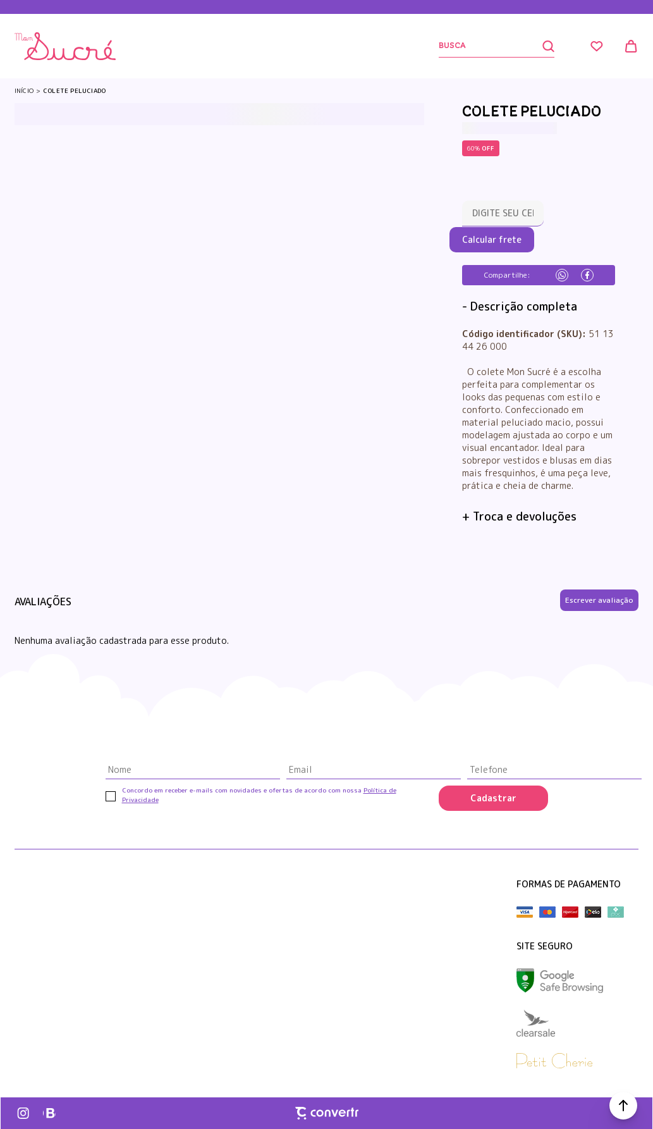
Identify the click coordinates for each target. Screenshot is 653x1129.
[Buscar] (496, 46)
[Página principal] (65, 46)
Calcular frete (492, 239)
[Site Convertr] (327, 1113)
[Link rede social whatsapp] (49, 1113)
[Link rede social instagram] (24, 1113)
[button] (623, 1106)
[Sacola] (630, 46)
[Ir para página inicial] (24, 91)
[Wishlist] (596, 46)
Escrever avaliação (599, 600)
